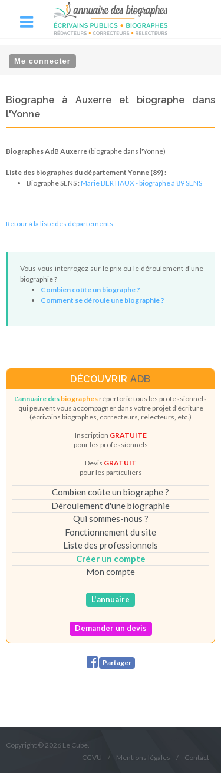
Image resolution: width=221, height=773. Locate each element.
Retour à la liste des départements (59, 223)
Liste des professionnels (110, 545)
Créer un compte (111, 558)
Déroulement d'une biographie (110, 505)
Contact (196, 757)
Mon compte (110, 571)
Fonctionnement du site (110, 532)
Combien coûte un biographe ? (110, 492)
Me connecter (42, 61)
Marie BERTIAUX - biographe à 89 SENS (141, 183)
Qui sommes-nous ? (111, 518)
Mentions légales (143, 757)
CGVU (92, 757)
